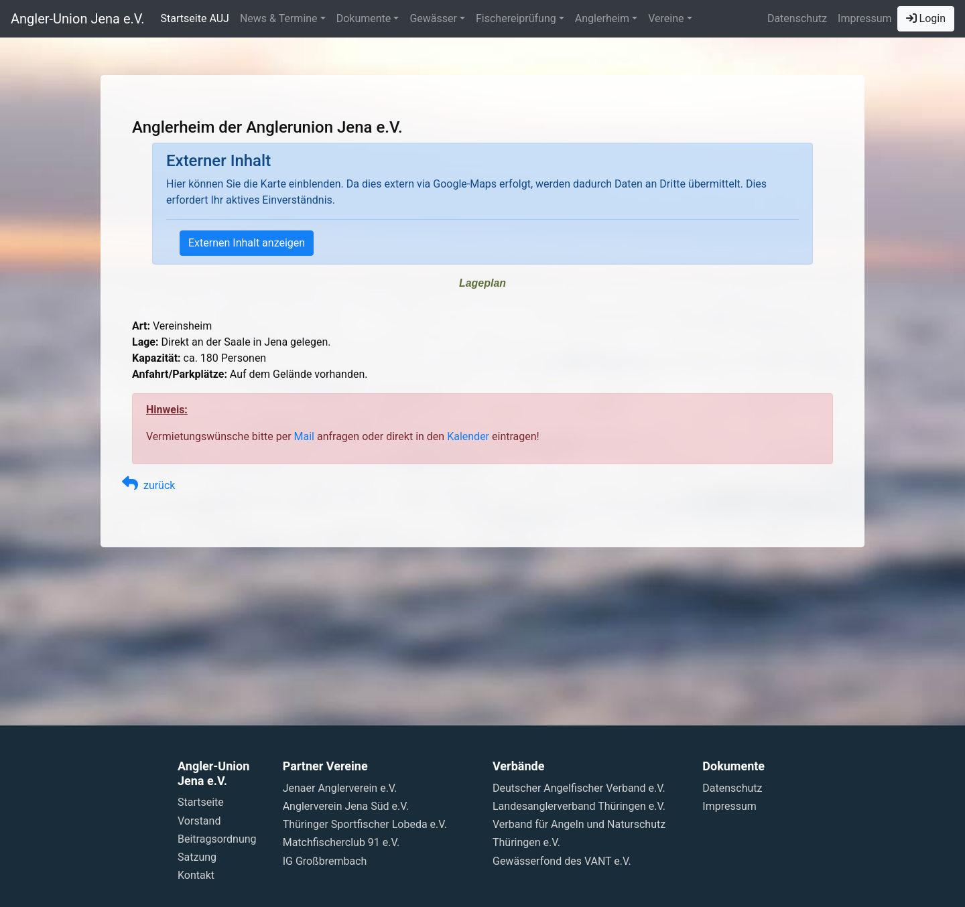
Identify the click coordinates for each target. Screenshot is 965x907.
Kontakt (196, 875)
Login (926, 18)
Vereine (666, 18)
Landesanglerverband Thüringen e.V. (579, 806)
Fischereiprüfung (516, 18)
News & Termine (279, 18)
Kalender (468, 436)
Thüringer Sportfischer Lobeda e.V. (365, 824)
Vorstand (199, 821)
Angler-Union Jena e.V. (78, 19)
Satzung (197, 857)
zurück (148, 485)
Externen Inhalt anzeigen (246, 242)
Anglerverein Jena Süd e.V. (346, 806)
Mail (304, 436)
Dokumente (363, 18)
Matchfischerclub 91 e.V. (341, 842)
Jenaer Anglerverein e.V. (340, 788)
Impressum (865, 18)
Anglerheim (602, 18)
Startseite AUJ (195, 18)
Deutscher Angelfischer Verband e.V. (579, 788)
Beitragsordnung (217, 839)
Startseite (201, 802)
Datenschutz (797, 18)
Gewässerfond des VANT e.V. (562, 861)
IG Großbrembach (325, 861)
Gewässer (433, 18)
